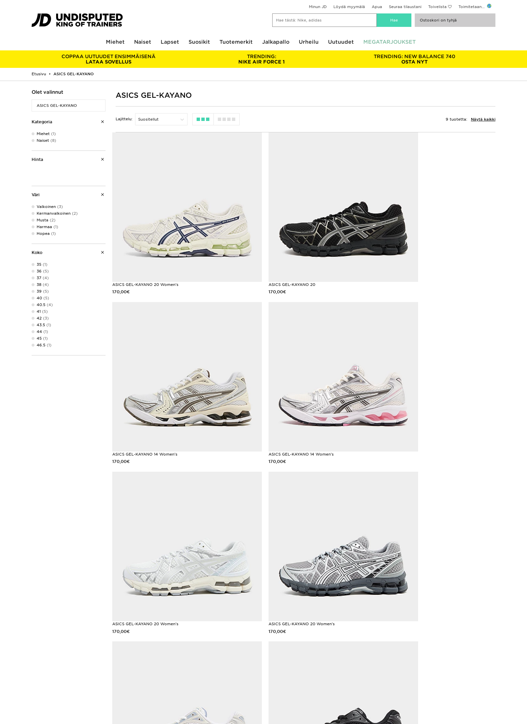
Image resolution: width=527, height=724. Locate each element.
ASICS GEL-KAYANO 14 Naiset (275, 554)
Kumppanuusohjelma (284, 656)
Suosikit (199, 42)
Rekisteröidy (479, 607)
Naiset (142, 42)
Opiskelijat (42, 663)
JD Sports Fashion (282, 649)
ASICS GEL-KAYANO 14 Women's (411, 261)
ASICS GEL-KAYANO (57, 105)
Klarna (38, 642)
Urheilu (309, 42)
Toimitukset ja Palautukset (174, 649)
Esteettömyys (393, 670)
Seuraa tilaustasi (164, 656)
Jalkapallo (275, 42)
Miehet (115, 42)
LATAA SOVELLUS (108, 59)
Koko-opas (42, 649)
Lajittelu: (124, 119)
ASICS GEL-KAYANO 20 (268, 261)
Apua (377, 6)
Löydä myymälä (349, 6)
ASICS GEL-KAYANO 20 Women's (145, 261)
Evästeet (388, 656)
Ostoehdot (390, 642)
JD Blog (39, 670)
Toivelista (437, 6)
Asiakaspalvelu (162, 642)
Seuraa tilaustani (405, 6)
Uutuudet (341, 42)
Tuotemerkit (236, 42)
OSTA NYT (414, 59)
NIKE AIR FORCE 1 (261, 59)
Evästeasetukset (395, 663)
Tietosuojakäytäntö (398, 649)
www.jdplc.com (105, 696)
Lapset (170, 42)
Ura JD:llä (273, 642)
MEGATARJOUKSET (389, 42)
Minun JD (318, 6)
